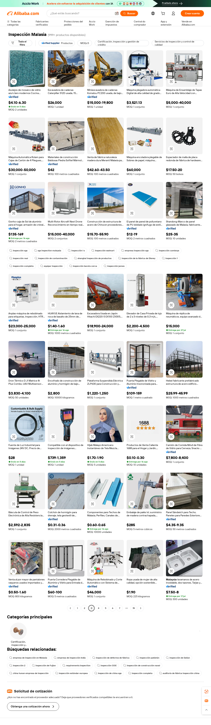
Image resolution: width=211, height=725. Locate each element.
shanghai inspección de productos (92, 258)
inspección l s (76, 250)
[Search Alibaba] (81, 13)
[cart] (163, 13)
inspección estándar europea (71, 673)
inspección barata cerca (83, 266)
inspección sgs (18, 250)
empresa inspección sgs (135, 250)
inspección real (18, 258)
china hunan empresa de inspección (29, 673)
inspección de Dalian (178, 657)
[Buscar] (129, 13)
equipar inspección (51, 266)
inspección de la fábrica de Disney (136, 258)
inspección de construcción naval (141, 665)
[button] (117, 13)
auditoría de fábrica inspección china (179, 673)
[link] (206, 691)
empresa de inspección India (70, 657)
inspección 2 (17, 665)
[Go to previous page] (70, 608)
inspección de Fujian (44, 665)
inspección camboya (167, 250)
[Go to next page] (141, 608)
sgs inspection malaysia (47, 250)
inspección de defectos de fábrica (110, 657)
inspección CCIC (107, 665)
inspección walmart (102, 250)
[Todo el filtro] (20, 43)
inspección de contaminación (51, 258)
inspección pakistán (147, 657)
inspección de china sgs (108, 673)
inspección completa (21, 266)
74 (134, 608)
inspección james (114, 266)
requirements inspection (76, 665)
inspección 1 (170, 258)
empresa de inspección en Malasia (28, 657)
